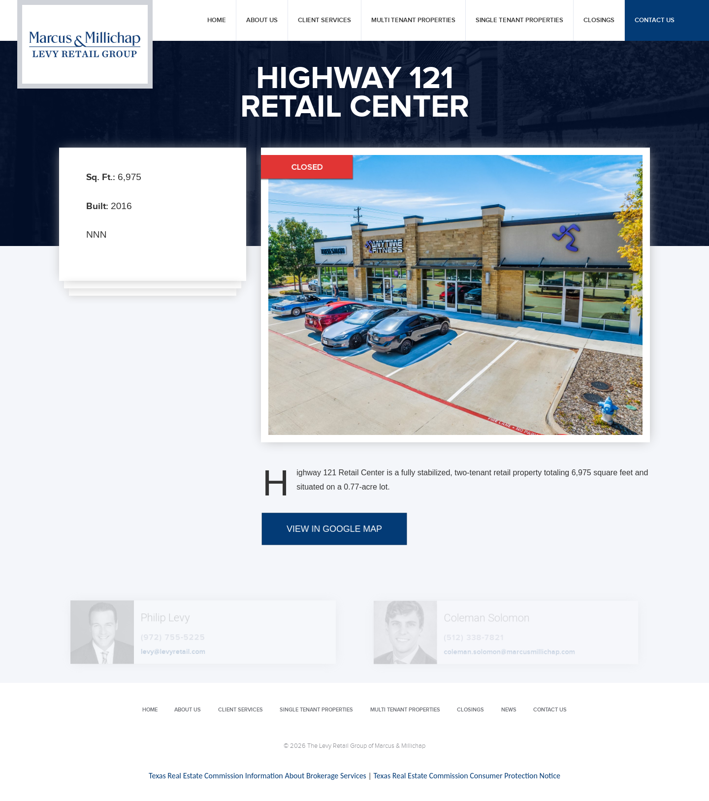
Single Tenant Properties (519, 20)
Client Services (324, 20)
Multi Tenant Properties (413, 20)
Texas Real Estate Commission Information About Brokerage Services (257, 775)
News (508, 710)
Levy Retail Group (85, 44)
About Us (262, 20)
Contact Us (655, 20)
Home (216, 20)
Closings (598, 20)
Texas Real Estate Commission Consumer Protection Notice (466, 775)
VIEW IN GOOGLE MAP (334, 563)
